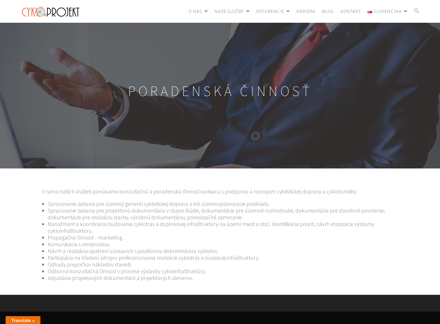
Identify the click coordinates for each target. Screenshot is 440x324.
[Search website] (416, 11)
